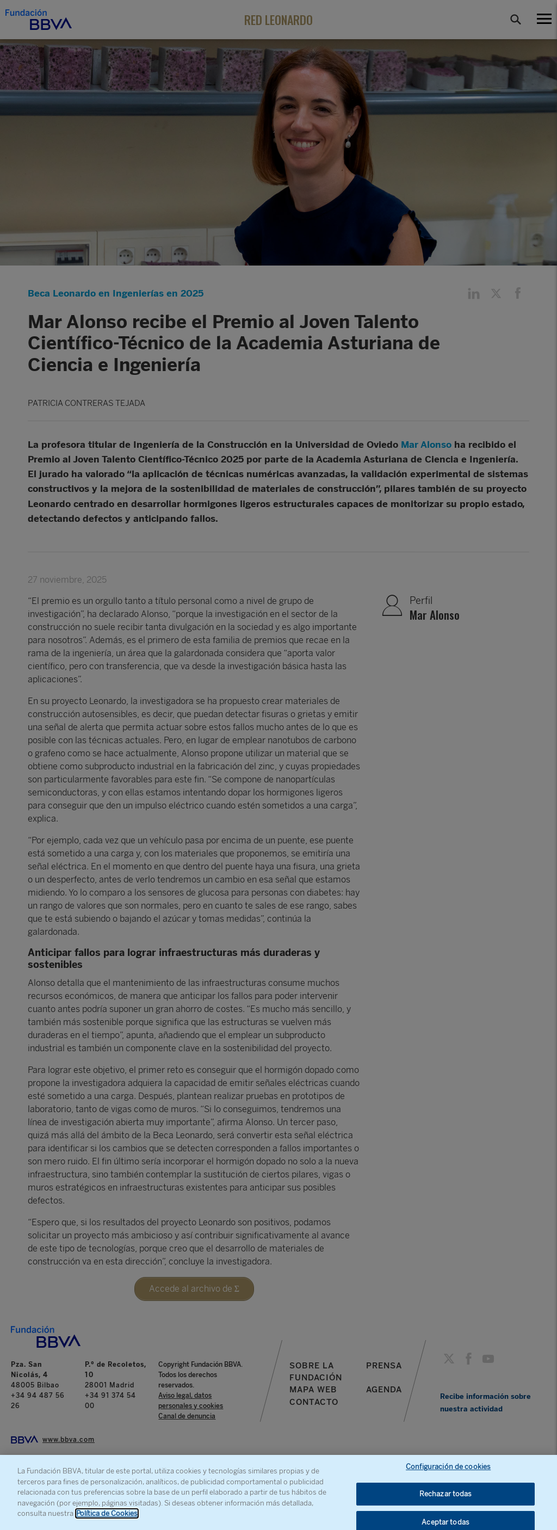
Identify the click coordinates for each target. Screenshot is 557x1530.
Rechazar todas (445, 1500)
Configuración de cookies (448, 1473)
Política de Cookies (107, 1520)
